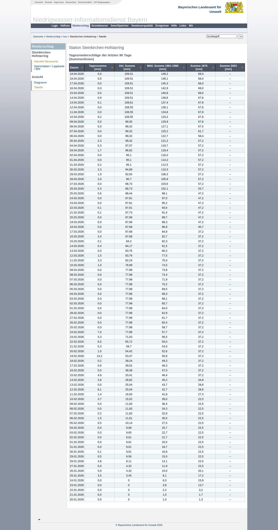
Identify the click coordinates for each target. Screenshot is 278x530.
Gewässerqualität (142, 25)
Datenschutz (71, 2)
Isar (65, 36)
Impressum (59, 2)
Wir (191, 25)
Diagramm (40, 82)
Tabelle (38, 87)
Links (183, 25)
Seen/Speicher (120, 25)
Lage (55, 25)
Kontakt (48, 2)
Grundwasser (99, 25)
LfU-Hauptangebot (102, 2)
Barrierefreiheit (85, 2)
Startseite (39, 2)
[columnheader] (76, 67)
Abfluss (65, 25)
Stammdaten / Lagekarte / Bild (49, 68)
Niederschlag (81, 25)
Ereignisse (162, 25)
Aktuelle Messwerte (46, 61)
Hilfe (174, 25)
